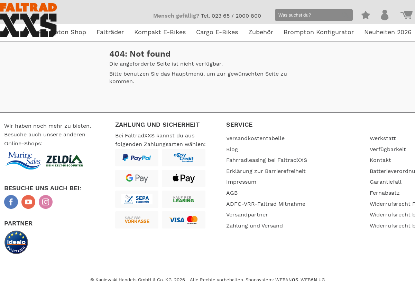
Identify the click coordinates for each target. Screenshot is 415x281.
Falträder (110, 32)
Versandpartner (247, 214)
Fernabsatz (334, 193)
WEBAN (286, 275)
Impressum (241, 182)
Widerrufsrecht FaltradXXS (355, 204)
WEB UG (313, 275)
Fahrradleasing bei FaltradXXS (266, 160)
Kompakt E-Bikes (160, 32)
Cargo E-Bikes (217, 32)
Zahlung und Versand (254, 226)
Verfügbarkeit (337, 149)
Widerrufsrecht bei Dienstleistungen (344, 219)
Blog (232, 149)
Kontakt (329, 160)
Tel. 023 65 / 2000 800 (231, 16)
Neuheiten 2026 (388, 32)
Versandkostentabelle (255, 138)
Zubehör (260, 32)
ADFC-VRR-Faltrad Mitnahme (265, 204)
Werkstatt (332, 138)
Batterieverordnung (345, 171)
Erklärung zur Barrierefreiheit (266, 171)
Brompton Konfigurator (319, 32)
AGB (232, 193)
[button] (345, 16)
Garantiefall (334, 182)
